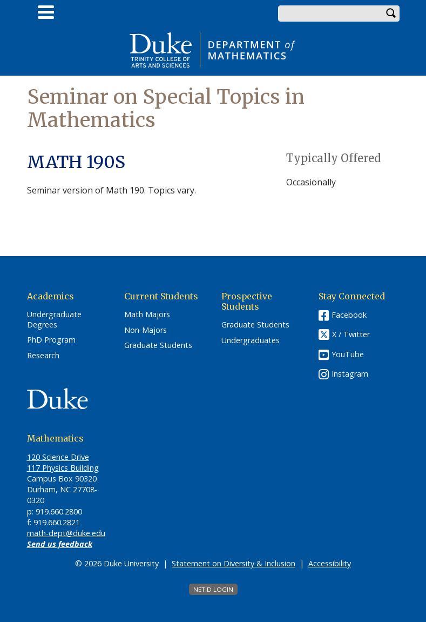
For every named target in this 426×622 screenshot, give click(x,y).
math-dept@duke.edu (66, 533)
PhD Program (51, 340)
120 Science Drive (58, 457)
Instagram (350, 374)
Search (391, 13)
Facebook (349, 315)
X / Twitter (351, 334)
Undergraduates (250, 340)
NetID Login (213, 589)
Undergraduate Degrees (54, 320)
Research (43, 355)
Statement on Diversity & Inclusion (233, 563)
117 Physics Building (63, 468)
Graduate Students (158, 345)
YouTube (348, 354)
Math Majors (147, 314)
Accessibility (329, 563)
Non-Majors (145, 330)
